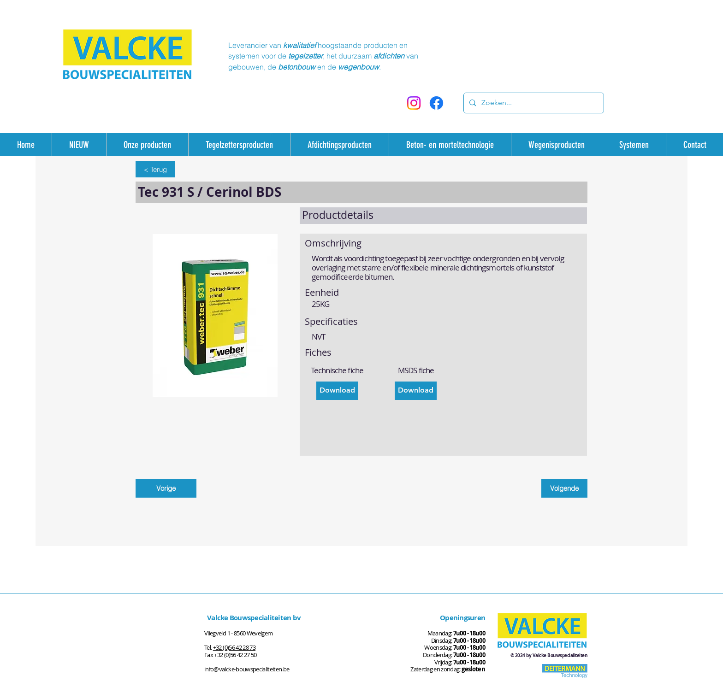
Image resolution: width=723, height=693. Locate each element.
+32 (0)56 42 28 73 (234, 647)
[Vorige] (166, 488)
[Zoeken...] (532, 103)
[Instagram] (414, 103)
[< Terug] (155, 169)
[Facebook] (436, 103)
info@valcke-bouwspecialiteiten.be (247, 669)
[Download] (337, 391)
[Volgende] (564, 488)
